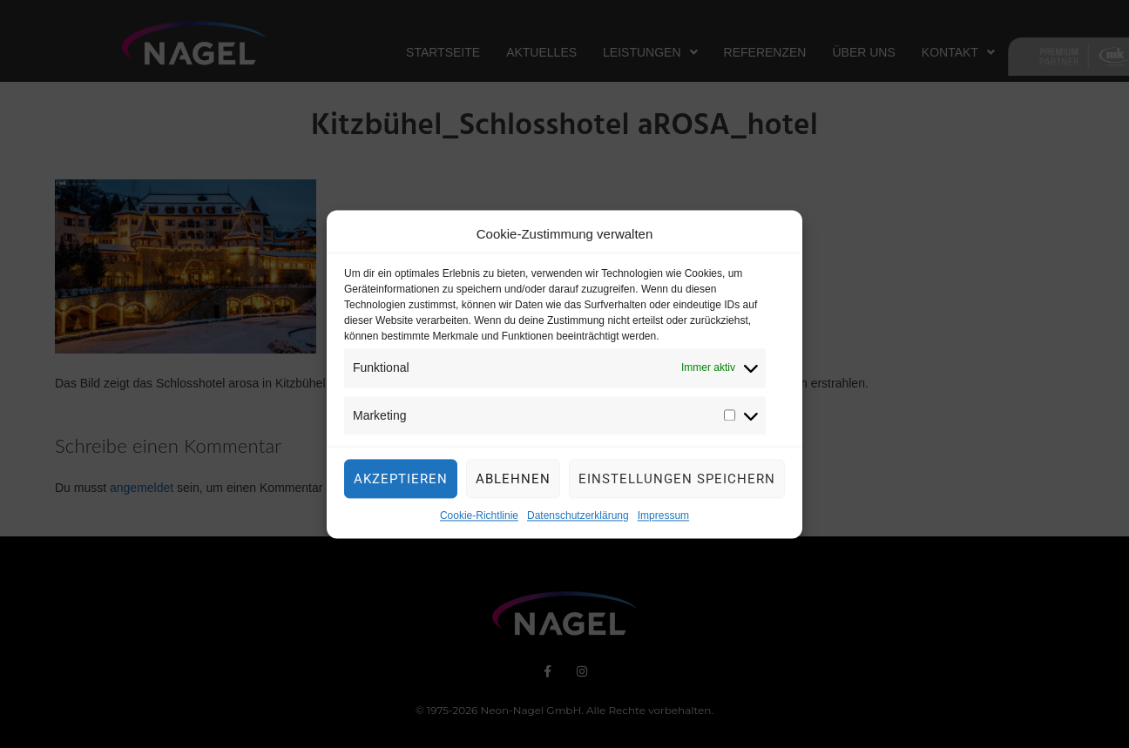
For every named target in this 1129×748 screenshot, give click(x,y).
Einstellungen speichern (676, 484)
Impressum (663, 521)
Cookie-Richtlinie (479, 521)
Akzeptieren (401, 484)
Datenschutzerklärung (578, 521)
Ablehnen (513, 484)
